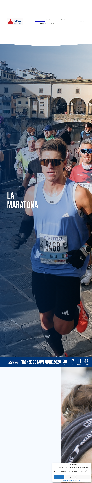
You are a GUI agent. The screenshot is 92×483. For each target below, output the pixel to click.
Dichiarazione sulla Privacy (74, 480)
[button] (89, 464)
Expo (55, 20)
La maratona (40, 20)
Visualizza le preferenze (83, 477)
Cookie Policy (65, 480)
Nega (70, 477)
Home (32, 20)
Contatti (53, 23)
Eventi (48, 20)
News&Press (44, 23)
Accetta (59, 477)
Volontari (62, 20)
